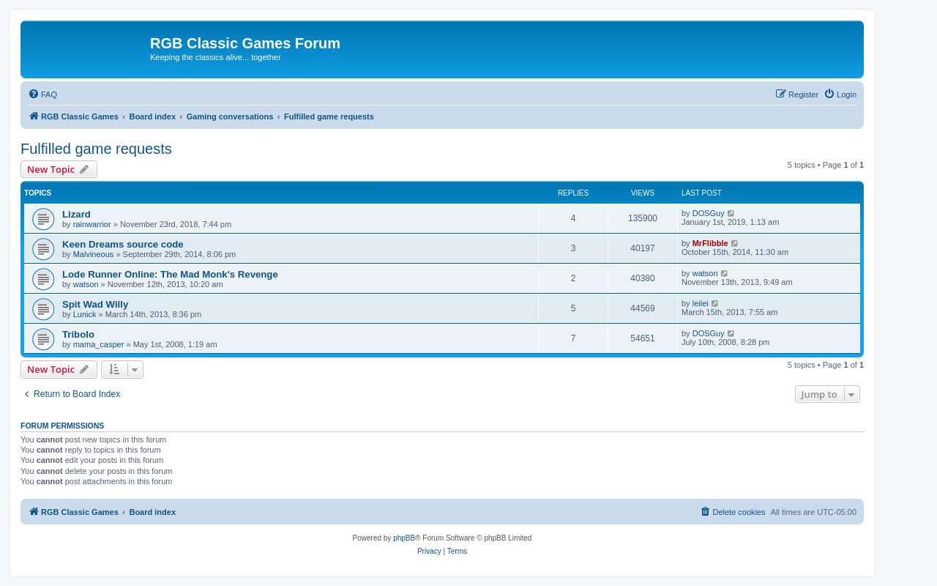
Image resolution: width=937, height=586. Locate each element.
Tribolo (78, 334)
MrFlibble (710, 243)
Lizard (76, 214)
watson (86, 284)
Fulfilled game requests (96, 149)
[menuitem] (42, 94)
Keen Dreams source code (123, 244)
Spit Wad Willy (95, 304)
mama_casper (98, 344)
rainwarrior (92, 224)
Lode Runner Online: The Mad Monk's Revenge (170, 274)
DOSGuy (709, 213)
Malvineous (93, 254)
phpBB (404, 538)
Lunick (85, 314)
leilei (701, 303)
